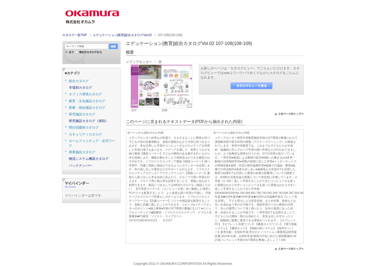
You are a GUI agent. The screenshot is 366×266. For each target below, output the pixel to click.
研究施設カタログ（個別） (89, 121)
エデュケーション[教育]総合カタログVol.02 (123, 35)
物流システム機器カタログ (89, 159)
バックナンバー (80, 165)
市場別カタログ (80, 87)
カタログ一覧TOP (74, 35)
